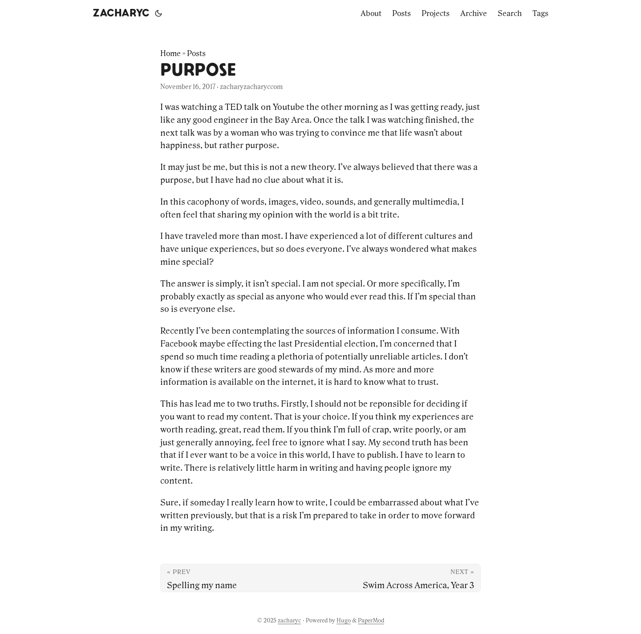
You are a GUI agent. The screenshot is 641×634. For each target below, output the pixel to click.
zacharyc (121, 13)
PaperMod (371, 620)
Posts (196, 53)
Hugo (344, 620)
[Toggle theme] (158, 13)
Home (170, 53)
